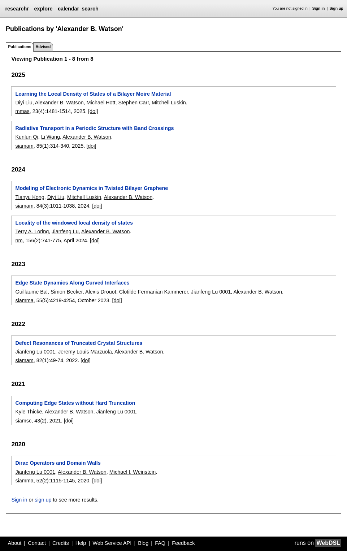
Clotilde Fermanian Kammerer (153, 292)
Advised (43, 46)
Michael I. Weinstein (132, 472)
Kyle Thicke (28, 412)
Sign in (318, 8)
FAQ (160, 543)
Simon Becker (67, 292)
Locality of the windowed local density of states (74, 223)
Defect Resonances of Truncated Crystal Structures (78, 343)
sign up (43, 500)
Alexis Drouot (100, 292)
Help (80, 543)
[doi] (93, 111)
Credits (60, 543)
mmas (22, 111)
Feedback (183, 543)
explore (43, 9)
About (15, 543)
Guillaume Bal (31, 292)
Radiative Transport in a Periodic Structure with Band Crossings (94, 128)
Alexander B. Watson (59, 102)
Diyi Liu (23, 102)
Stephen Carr (133, 102)
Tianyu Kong (29, 197)
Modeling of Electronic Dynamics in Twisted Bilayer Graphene (91, 188)
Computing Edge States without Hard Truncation (75, 403)
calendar (68, 9)
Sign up (336, 8)
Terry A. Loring (32, 231)
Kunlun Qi (26, 137)
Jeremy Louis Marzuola (85, 352)
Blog (143, 543)
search (90, 9)
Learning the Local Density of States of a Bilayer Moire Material (93, 94)
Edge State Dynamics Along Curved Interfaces (72, 283)
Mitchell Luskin (169, 102)
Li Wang (50, 137)
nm (18, 240)
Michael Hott (101, 102)
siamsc (23, 421)
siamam (24, 146)
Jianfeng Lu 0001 (211, 292)
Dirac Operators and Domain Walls (57, 463)
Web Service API (111, 543)
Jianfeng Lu (65, 231)
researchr (17, 9)
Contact (37, 543)
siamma (24, 300)
